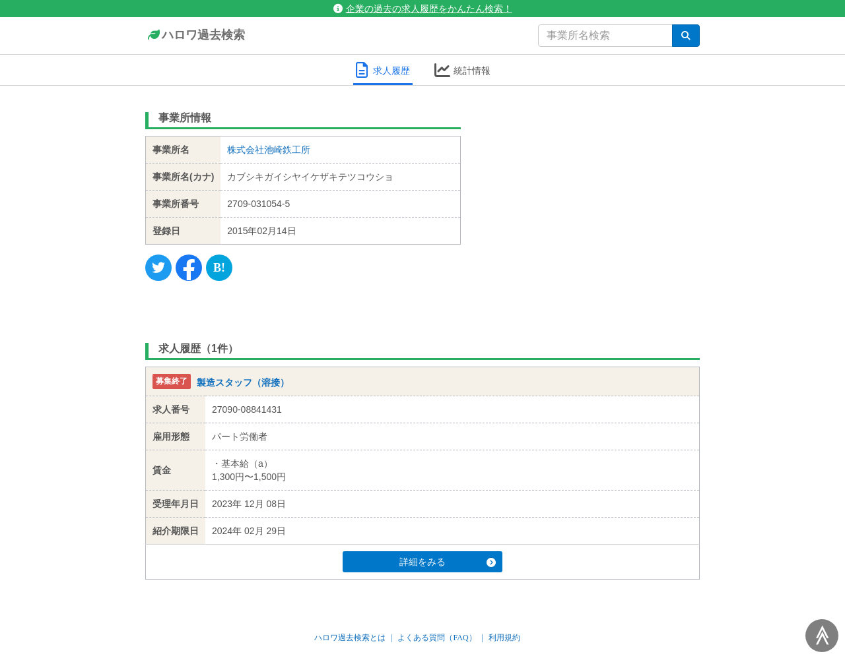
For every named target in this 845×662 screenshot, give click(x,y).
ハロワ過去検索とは (350, 637)
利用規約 (504, 637)
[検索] (686, 35)
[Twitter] (158, 268)
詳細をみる (447, 562)
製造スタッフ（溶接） (243, 382)
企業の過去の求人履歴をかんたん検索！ (422, 8)
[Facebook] (189, 268)
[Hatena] (219, 268)
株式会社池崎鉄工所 (268, 149)
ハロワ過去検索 (195, 35)
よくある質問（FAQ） (436, 637)
